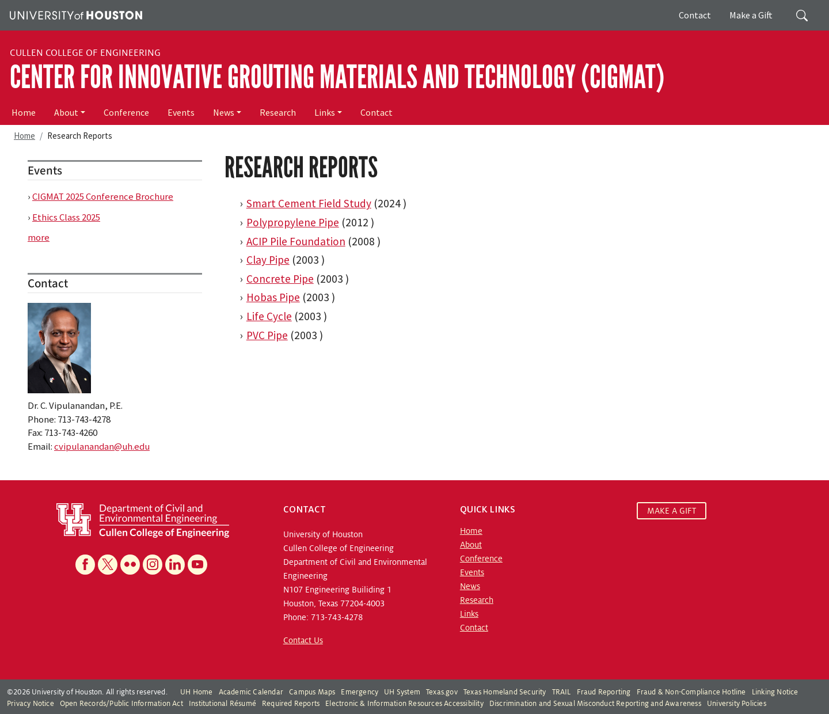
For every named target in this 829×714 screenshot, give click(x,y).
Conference (126, 112)
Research (278, 112)
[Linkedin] (175, 565)
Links (324, 112)
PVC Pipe (267, 335)
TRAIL (561, 692)
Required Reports (291, 704)
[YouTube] (197, 565)
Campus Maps (312, 692)
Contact (695, 15)
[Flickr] (130, 565)
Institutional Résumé (222, 704)
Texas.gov (442, 692)
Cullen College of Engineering (85, 53)
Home (24, 112)
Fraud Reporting (604, 692)
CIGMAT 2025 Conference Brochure (102, 196)
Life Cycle (269, 316)
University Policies (736, 704)
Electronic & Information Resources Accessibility (404, 704)
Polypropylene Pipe (292, 222)
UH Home (196, 692)
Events (181, 112)
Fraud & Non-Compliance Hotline (691, 692)
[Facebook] (85, 565)
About (66, 112)
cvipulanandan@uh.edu (102, 446)
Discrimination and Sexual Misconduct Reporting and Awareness (595, 704)
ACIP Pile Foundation (295, 241)
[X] (107, 565)
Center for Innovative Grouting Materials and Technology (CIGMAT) (337, 77)
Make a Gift (751, 15)
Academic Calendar (251, 692)
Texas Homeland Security (504, 692)
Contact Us (303, 640)
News (223, 112)
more (39, 237)
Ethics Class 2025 (66, 217)
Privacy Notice (30, 704)
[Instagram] (152, 565)
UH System (402, 692)
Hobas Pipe (273, 297)
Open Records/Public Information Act (121, 704)
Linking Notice (775, 692)
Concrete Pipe (280, 279)
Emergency (359, 692)
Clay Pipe (268, 260)
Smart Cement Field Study (308, 203)
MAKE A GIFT (671, 510)
